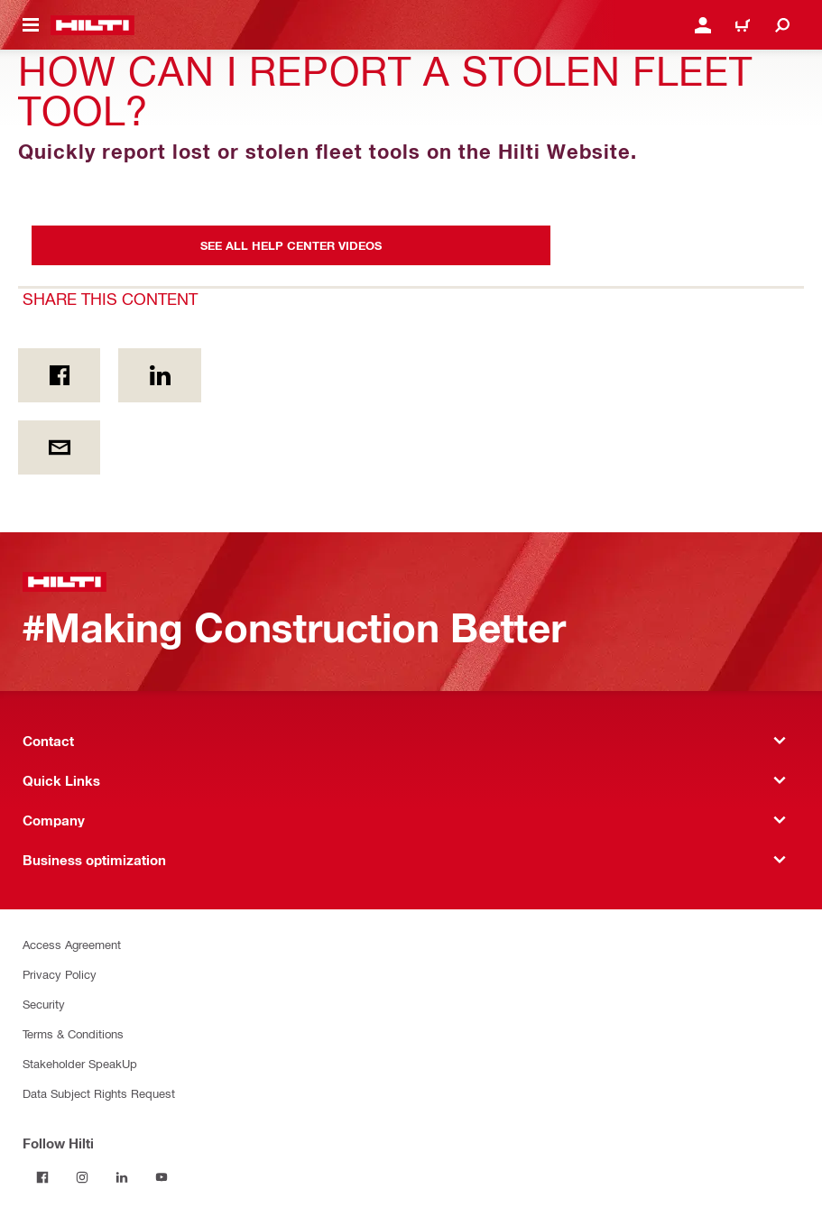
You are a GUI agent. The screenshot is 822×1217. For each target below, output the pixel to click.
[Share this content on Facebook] (59, 375)
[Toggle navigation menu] (31, 25)
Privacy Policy (60, 974)
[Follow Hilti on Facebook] (42, 1177)
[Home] (92, 25)
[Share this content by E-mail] (59, 447)
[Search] (782, 25)
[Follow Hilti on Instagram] (82, 1177)
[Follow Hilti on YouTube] (161, 1177)
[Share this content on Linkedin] (159, 375)
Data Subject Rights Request (99, 1093)
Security (44, 1003)
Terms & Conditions (73, 1033)
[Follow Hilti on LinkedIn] (122, 1177)
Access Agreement (72, 944)
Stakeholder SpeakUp (80, 1063)
